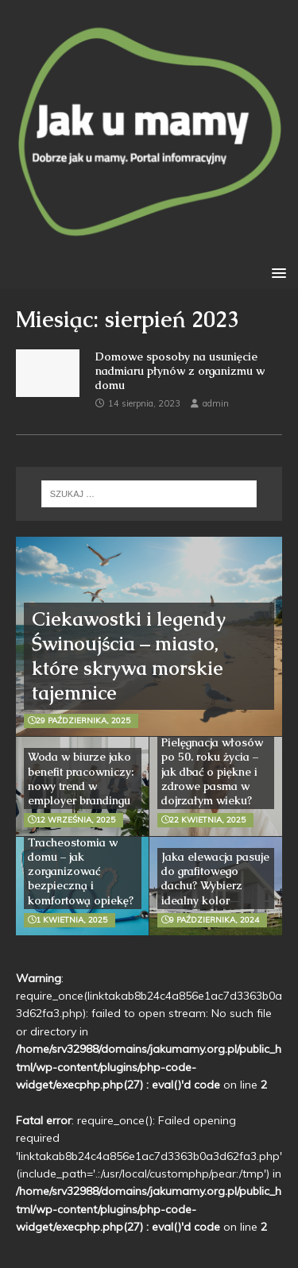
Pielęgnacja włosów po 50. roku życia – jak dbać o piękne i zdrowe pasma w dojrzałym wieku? (212, 771)
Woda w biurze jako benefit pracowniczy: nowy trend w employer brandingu (81, 778)
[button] (276, 271)
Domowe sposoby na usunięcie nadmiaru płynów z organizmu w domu (180, 370)
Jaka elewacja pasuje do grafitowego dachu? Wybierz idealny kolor (215, 879)
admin (216, 403)
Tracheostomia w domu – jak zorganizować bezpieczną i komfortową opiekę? (81, 871)
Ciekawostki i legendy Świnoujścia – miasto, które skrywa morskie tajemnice (129, 656)
